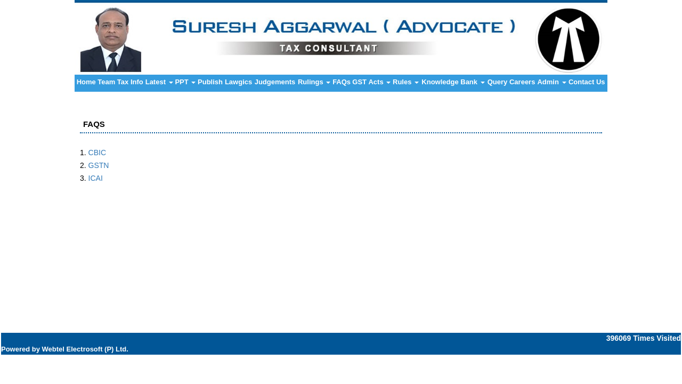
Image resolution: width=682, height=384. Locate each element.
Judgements (275, 82)
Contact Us (587, 82)
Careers (522, 82)
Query (498, 82)
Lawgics (238, 82)
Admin (551, 82)
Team (106, 82)
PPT (185, 82)
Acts (379, 82)
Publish (210, 82)
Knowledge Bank (452, 82)
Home (86, 82)
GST (359, 82)
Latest (159, 82)
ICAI (95, 178)
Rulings (314, 82)
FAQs (341, 82)
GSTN (98, 165)
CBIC (97, 152)
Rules (406, 82)
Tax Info (130, 82)
